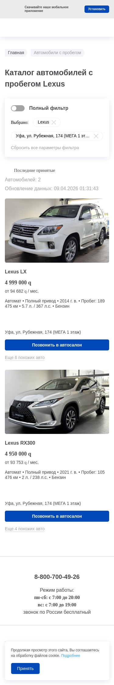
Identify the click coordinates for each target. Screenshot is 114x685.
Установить (96, 9)
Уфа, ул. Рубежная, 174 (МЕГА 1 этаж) (54, 135)
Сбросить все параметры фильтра (45, 147)
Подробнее (70, 656)
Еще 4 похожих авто (25, 528)
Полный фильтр (48, 108)
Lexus (43, 122)
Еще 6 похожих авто (25, 357)
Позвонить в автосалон (57, 344)
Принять (25, 668)
